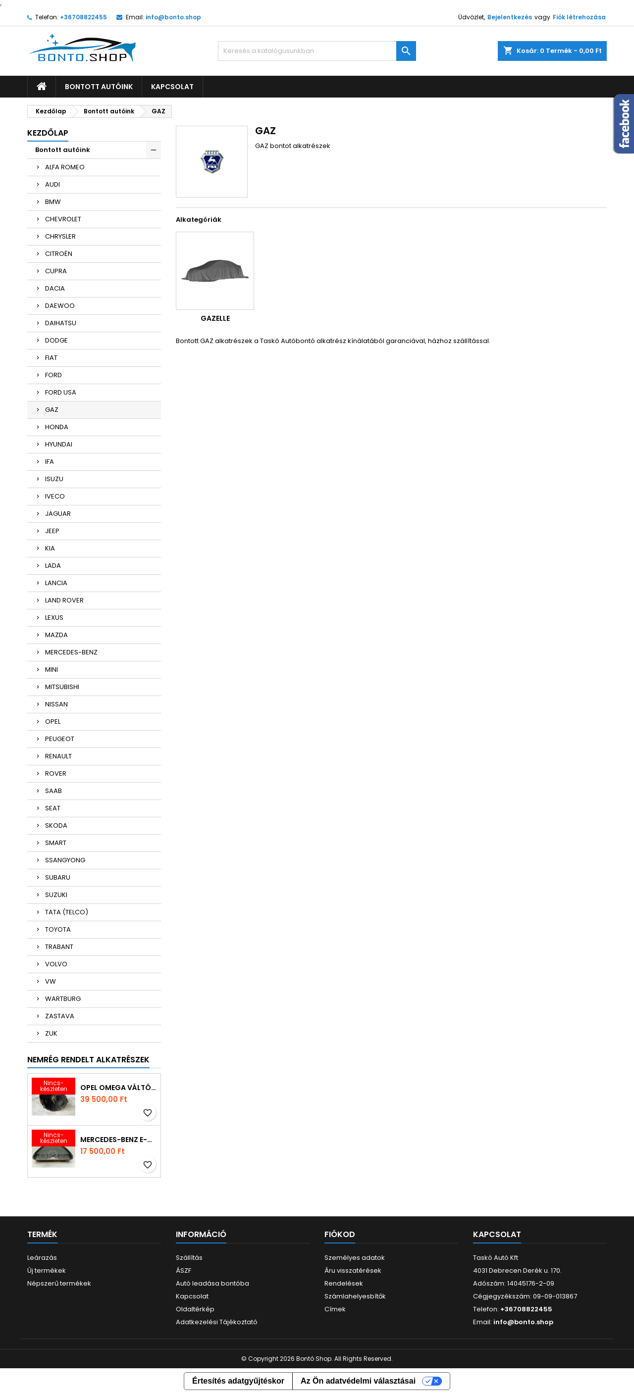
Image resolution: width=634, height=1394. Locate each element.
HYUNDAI (58, 444)
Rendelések (343, 1283)
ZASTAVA (59, 1016)
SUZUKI (56, 894)
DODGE (56, 340)
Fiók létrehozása (579, 17)
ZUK (51, 1033)
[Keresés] (317, 51)
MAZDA (56, 635)
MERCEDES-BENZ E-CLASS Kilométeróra (118, 1140)
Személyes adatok (354, 1257)
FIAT (51, 357)
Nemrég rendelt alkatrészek (88, 1059)
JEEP (52, 531)
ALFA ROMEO (65, 167)
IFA (49, 461)
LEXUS (54, 617)
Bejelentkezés (509, 17)
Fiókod (339, 1234)
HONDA (56, 427)
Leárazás (42, 1257)
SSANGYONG (65, 860)
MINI (51, 669)
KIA (50, 548)
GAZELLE (215, 318)
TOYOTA (58, 929)
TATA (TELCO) (66, 912)
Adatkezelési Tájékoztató (217, 1322)
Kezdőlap (47, 133)
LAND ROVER (64, 600)
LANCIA (56, 583)
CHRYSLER (60, 236)
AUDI (52, 184)
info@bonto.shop (173, 17)
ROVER (55, 773)
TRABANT (59, 946)
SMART (55, 842)
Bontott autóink (99, 87)
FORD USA (60, 392)
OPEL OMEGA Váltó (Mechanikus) (118, 1088)
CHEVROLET (63, 219)
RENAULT (58, 756)
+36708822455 (83, 17)
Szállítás (189, 1257)
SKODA (56, 825)
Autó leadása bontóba (212, 1283)
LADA (53, 565)
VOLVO (56, 964)
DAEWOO (60, 305)
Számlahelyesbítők (355, 1296)
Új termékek (46, 1270)
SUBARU (57, 877)
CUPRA (56, 271)
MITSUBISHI (62, 687)
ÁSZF (183, 1270)
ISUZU (54, 479)
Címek (335, 1309)
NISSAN (56, 704)
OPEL (52, 721)
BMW (53, 201)
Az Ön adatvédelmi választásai (358, 1381)
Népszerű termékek (59, 1283)
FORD (53, 375)
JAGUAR (58, 513)
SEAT (52, 808)
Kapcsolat (172, 87)
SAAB (53, 791)
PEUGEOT (59, 739)
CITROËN (58, 253)
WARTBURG (63, 998)
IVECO (55, 496)
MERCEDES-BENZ (71, 652)
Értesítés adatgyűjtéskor (238, 1381)
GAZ (51, 409)
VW (50, 981)
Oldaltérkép (195, 1309)
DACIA (55, 288)
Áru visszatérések (352, 1270)
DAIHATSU (60, 323)
